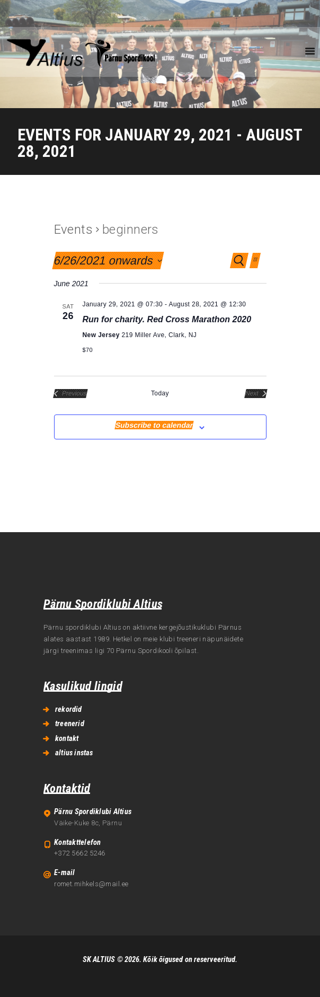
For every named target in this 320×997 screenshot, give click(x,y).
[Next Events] (255, 393)
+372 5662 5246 (79, 853)
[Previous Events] (70, 393)
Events (73, 229)
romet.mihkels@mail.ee (91, 884)
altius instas (74, 752)
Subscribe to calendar (154, 425)
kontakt (66, 738)
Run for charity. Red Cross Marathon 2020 (167, 319)
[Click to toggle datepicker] (108, 260)
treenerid (69, 723)
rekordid (68, 709)
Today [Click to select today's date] (160, 393)
